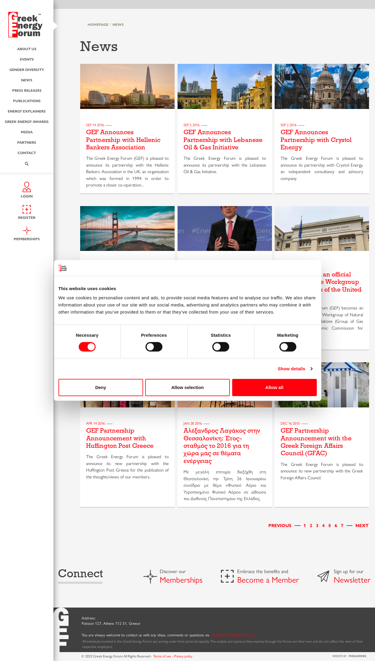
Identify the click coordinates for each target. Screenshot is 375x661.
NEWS (118, 24)
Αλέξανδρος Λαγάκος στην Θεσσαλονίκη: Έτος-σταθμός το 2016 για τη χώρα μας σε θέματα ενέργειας (221, 445)
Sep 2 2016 (289, 124)
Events (27, 59)
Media (27, 132)
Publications (27, 100)
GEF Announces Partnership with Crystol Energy (316, 139)
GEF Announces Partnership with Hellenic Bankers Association (123, 139)
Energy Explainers (27, 111)
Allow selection (187, 387)
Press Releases (27, 90)
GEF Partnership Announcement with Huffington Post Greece (120, 438)
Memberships (181, 579)
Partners (26, 142)
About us (27, 48)
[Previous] (279, 525)
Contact (27, 152)
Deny (100, 387)
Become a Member (268, 579)
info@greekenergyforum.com (233, 635)
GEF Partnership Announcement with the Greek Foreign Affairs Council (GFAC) (316, 442)
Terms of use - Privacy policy (172, 656)
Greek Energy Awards (27, 121)
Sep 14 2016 (95, 124)
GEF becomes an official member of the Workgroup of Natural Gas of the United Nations (321, 286)
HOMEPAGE (98, 24)
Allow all (274, 387)
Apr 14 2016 (95, 423)
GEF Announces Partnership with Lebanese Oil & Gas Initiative (222, 139)
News (26, 80)
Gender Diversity (27, 69)
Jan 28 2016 (192, 423)
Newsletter (352, 579)
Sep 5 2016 (191, 124)
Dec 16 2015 (290, 423)
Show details (291, 368)
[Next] (362, 525)
